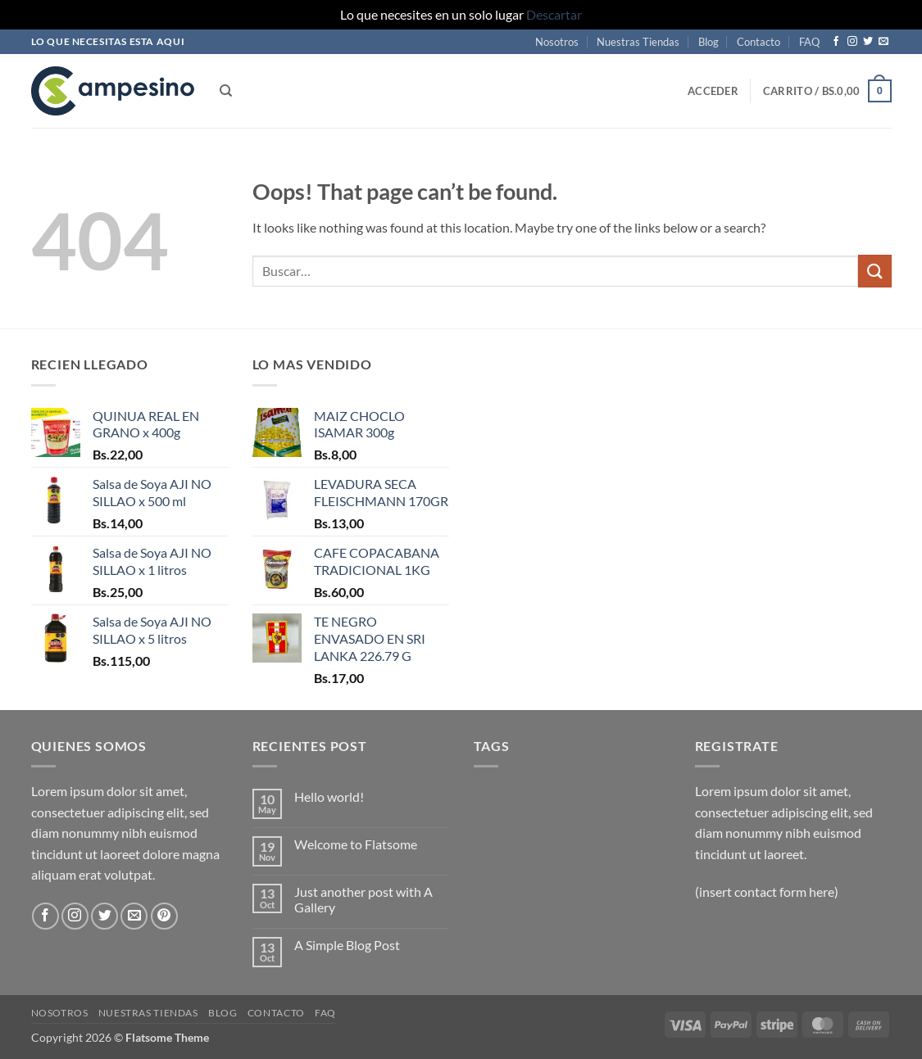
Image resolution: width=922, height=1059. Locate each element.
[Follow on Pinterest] (164, 916)
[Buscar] (226, 90)
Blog (708, 41)
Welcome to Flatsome (355, 844)
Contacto (758, 41)
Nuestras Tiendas (638, 41)
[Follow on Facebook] (836, 42)
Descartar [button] (554, 14)
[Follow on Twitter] (868, 42)
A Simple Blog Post (347, 945)
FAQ (809, 41)
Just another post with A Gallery (363, 899)
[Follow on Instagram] (852, 42)
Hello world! (329, 796)
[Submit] (874, 271)
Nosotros (557, 41)
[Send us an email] (883, 42)
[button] (713, 91)
